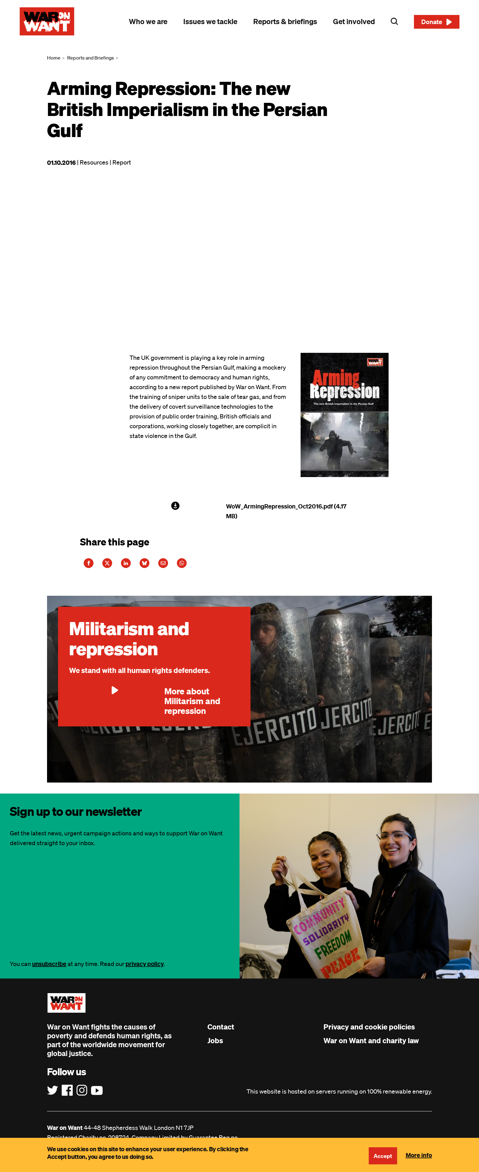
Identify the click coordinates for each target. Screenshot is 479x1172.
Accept (382, 1155)
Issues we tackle (210, 21)
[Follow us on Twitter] (52, 1095)
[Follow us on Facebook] (67, 1095)
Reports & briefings (285, 21)
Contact (220, 1031)
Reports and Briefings (90, 58)
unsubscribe (49, 968)
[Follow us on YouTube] (97, 1095)
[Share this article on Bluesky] (161, 565)
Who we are (148, 21)
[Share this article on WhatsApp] (208, 565)
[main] (239, 420)
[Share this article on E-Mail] (185, 565)
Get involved (354, 21)
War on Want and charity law (371, 1045)
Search (394, 21)
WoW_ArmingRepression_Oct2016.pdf (279, 506)
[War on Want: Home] (47, 21)
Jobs (215, 1045)
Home (53, 58)
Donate (431, 22)
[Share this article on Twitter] (114, 565)
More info (419, 1155)
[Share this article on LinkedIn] (138, 565)
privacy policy (145, 968)
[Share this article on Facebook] (91, 565)
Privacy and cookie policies (369, 1031)
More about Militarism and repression (144, 705)
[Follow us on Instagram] (81, 1095)
